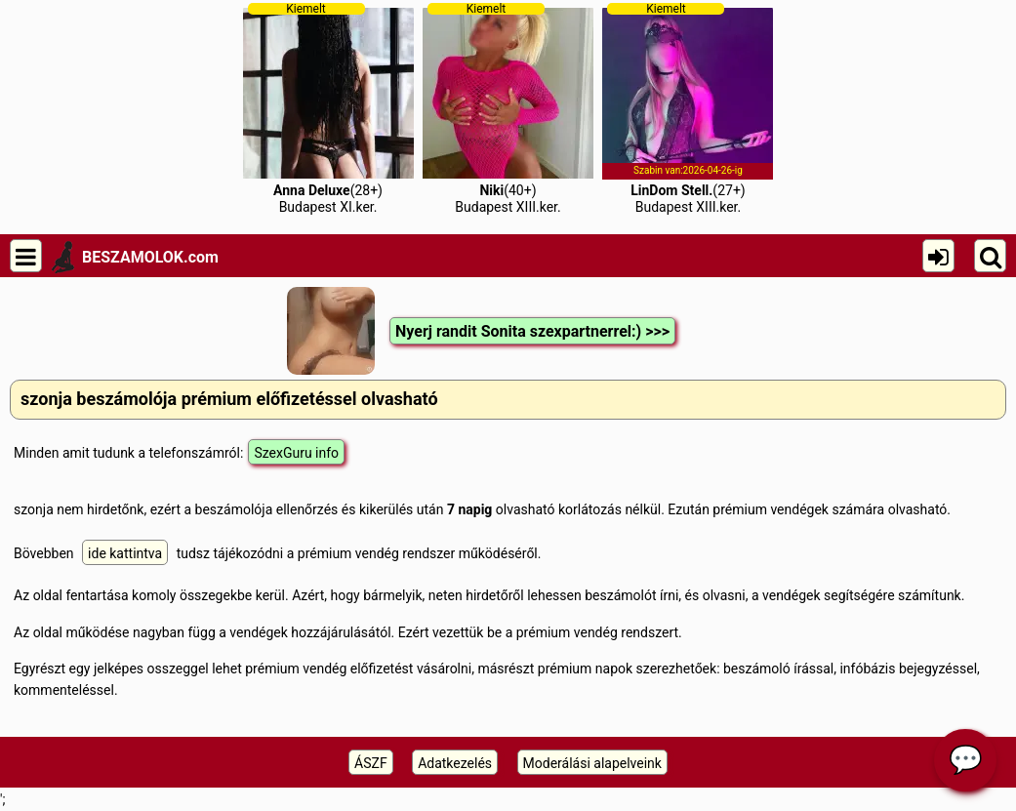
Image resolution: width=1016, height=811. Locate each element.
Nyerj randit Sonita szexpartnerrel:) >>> (532, 331)
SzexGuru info (296, 453)
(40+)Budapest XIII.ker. (508, 108)
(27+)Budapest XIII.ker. (687, 108)
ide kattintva (125, 553)
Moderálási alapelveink (592, 763)
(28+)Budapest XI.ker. (328, 108)
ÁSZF (370, 763)
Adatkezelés (455, 763)
